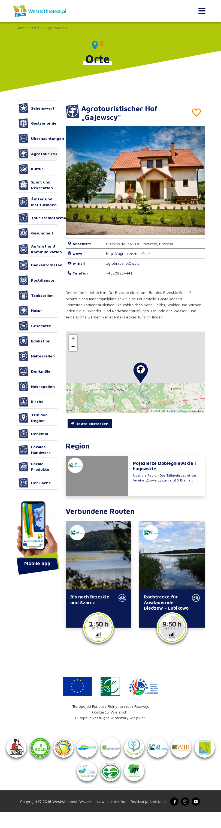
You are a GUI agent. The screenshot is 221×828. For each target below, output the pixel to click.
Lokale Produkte (34, 466)
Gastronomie (38, 123)
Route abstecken (89, 423)
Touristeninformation (38, 218)
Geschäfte (35, 326)
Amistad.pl (156, 817)
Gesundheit (36, 233)
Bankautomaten (38, 265)
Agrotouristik (56, 27)
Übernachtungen (38, 138)
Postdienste (37, 280)
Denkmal (33, 434)
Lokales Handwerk (35, 449)
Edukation (35, 341)
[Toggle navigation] (201, 11)
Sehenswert (37, 108)
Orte (36, 27)
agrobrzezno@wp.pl (123, 263)
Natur (31, 310)
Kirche (31, 402)
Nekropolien (37, 386)
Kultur (31, 169)
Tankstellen (36, 295)
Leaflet (155, 411)
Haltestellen (37, 356)
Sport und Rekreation (36, 185)
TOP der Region (33, 418)
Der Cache (35, 482)
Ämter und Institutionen (38, 202)
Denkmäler (36, 371)
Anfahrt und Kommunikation (38, 249)
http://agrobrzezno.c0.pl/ (128, 253)
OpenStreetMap (176, 411)
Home (22, 27)
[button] (195, 180)
